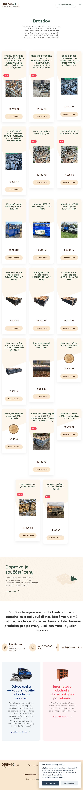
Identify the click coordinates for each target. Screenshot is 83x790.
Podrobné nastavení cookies (53, 777)
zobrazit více (13, 602)
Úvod (30, 765)
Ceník (36, 765)
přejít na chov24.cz (62, 717)
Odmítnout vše (69, 783)
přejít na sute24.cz (20, 732)
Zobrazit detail (14, 116)
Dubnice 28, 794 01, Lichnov (17, 657)
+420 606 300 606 (66, 5)
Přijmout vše (50, 783)
